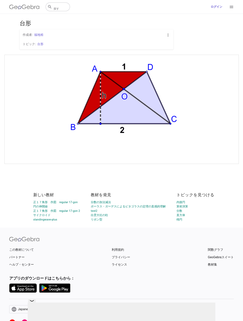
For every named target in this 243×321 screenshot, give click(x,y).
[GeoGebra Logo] (24, 7)
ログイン (216, 6)
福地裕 (38, 35)
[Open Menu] (231, 7)
